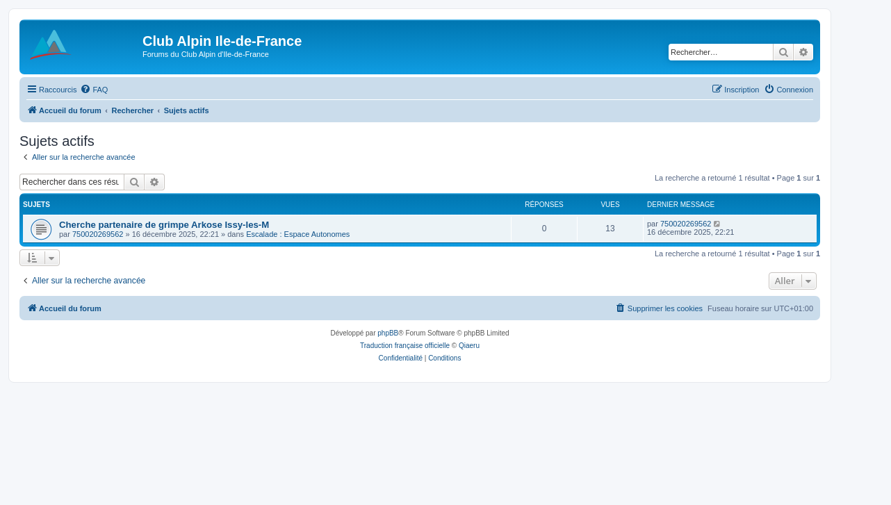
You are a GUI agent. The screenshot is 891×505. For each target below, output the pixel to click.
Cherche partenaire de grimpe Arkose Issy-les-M (164, 225)
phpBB (387, 333)
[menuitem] (94, 89)
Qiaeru (469, 345)
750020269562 (97, 234)
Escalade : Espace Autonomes (298, 234)
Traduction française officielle (405, 345)
